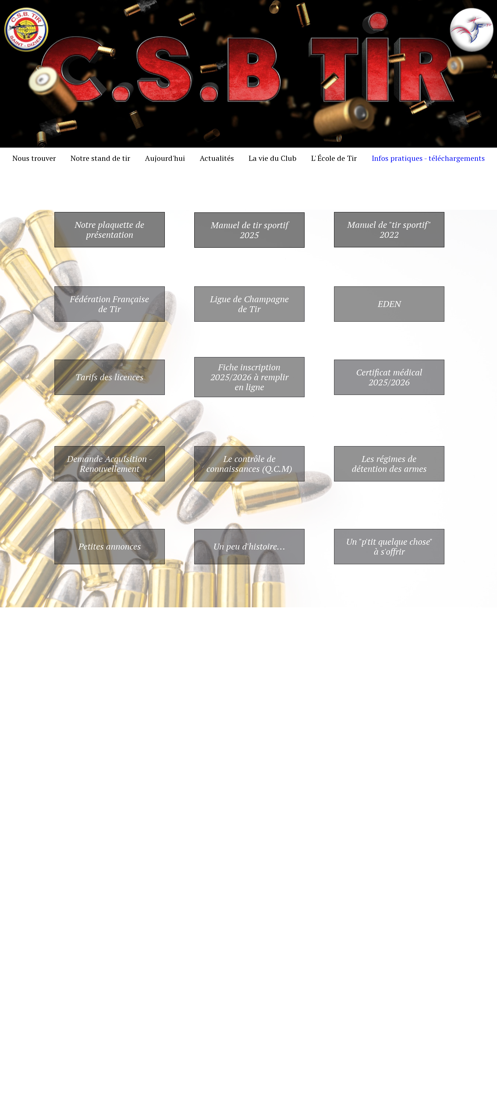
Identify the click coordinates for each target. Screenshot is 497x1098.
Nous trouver (34, 158)
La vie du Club (273, 158)
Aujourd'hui (165, 158)
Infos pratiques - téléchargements (428, 158)
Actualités (217, 158)
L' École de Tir (334, 158)
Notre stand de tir (100, 158)
